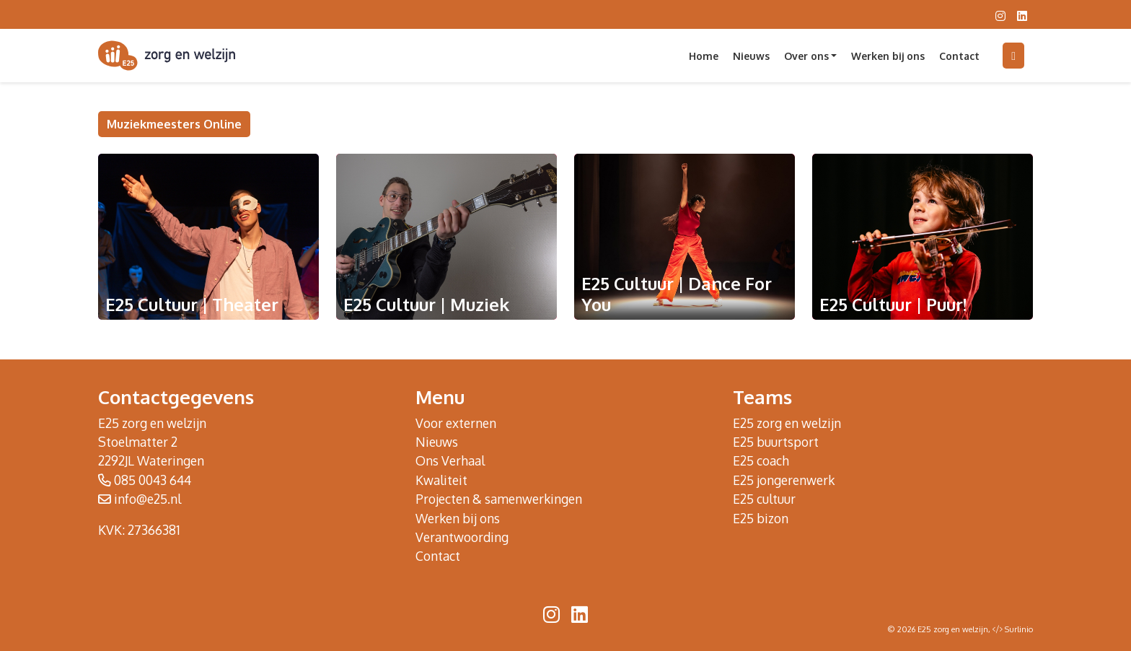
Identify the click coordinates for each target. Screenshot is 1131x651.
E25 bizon (760, 518)
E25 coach (761, 460)
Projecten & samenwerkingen (498, 499)
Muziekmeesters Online (174, 124)
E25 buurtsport (776, 442)
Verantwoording (462, 537)
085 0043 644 (152, 480)
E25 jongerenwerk (784, 480)
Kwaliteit (441, 480)
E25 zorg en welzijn (787, 423)
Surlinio (1019, 629)
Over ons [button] (806, 56)
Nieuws (751, 56)
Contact (959, 56)
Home (703, 56)
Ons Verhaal (450, 460)
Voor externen (455, 423)
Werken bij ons (888, 56)
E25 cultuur (764, 499)
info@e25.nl (147, 499)
